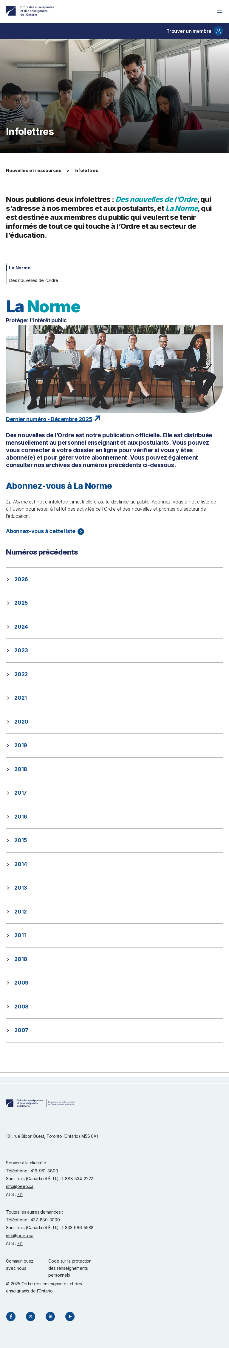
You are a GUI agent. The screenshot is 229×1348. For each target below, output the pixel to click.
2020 (21, 721)
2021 (20, 698)
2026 (21, 579)
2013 (20, 888)
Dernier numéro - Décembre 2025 (49, 419)
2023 (21, 650)
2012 (20, 911)
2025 (21, 603)
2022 (21, 674)
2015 (20, 840)
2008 (21, 1006)
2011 (20, 935)
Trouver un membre (194, 31)
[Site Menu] (219, 10)
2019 (20, 745)
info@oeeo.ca (19, 1186)
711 (20, 1194)
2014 (20, 864)
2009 (21, 982)
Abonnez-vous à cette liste (40, 531)
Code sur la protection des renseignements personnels (70, 1268)
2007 (21, 1030)
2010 (20, 959)
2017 (20, 793)
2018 (20, 769)
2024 (21, 627)
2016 (20, 816)
